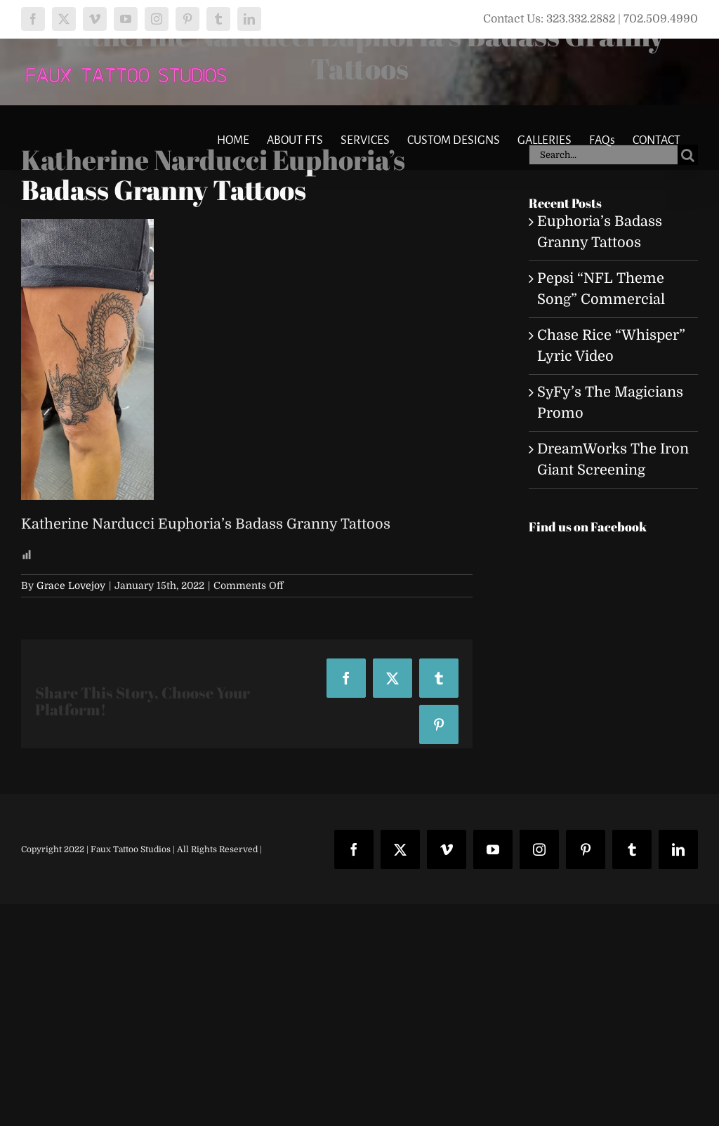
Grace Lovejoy (71, 585)
